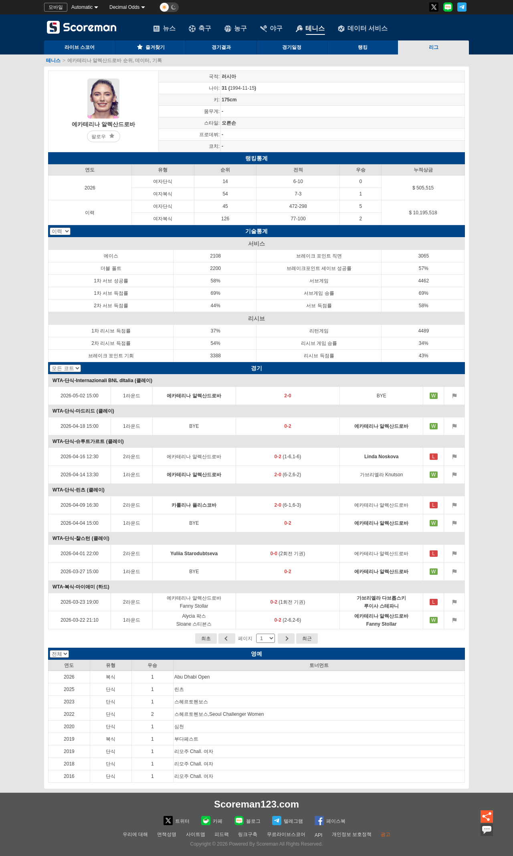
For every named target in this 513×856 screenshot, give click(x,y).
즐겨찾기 (150, 47)
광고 (385, 834)
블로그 (247, 820)
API (318, 835)
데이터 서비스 (363, 28)
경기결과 (221, 47)
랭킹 (363, 47)
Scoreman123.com (256, 804)
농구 (235, 28)
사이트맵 (195, 834)
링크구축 (247, 834)
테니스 (310, 28)
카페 (211, 820)
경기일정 (291, 47)
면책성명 (166, 834)
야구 (271, 28)
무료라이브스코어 (286, 834)
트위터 (177, 820)
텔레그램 (287, 820)
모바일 (55, 7)
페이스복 (330, 820)
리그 (433, 47)
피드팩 (221, 834)
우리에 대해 (135, 834)
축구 (200, 28)
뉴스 (164, 28)
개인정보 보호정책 (352, 834)
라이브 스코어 (80, 47)
